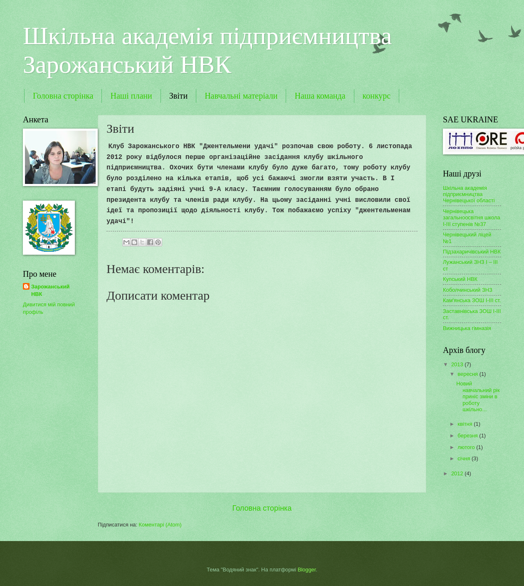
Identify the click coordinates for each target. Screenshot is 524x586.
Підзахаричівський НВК (472, 251)
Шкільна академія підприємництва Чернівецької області (469, 194)
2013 (458, 364)
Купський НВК (460, 279)
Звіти (178, 95)
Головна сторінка (63, 95)
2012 (458, 473)
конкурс (377, 95)
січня (464, 458)
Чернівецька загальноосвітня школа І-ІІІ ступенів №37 (471, 217)
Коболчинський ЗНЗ (467, 290)
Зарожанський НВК (50, 290)
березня (468, 435)
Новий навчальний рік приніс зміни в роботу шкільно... (477, 396)
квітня (465, 424)
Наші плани (131, 95)
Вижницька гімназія (467, 328)
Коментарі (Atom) (160, 524)
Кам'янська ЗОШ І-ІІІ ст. (472, 300)
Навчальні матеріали (241, 95)
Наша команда (319, 95)
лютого (466, 447)
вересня (468, 374)
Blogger (307, 569)
